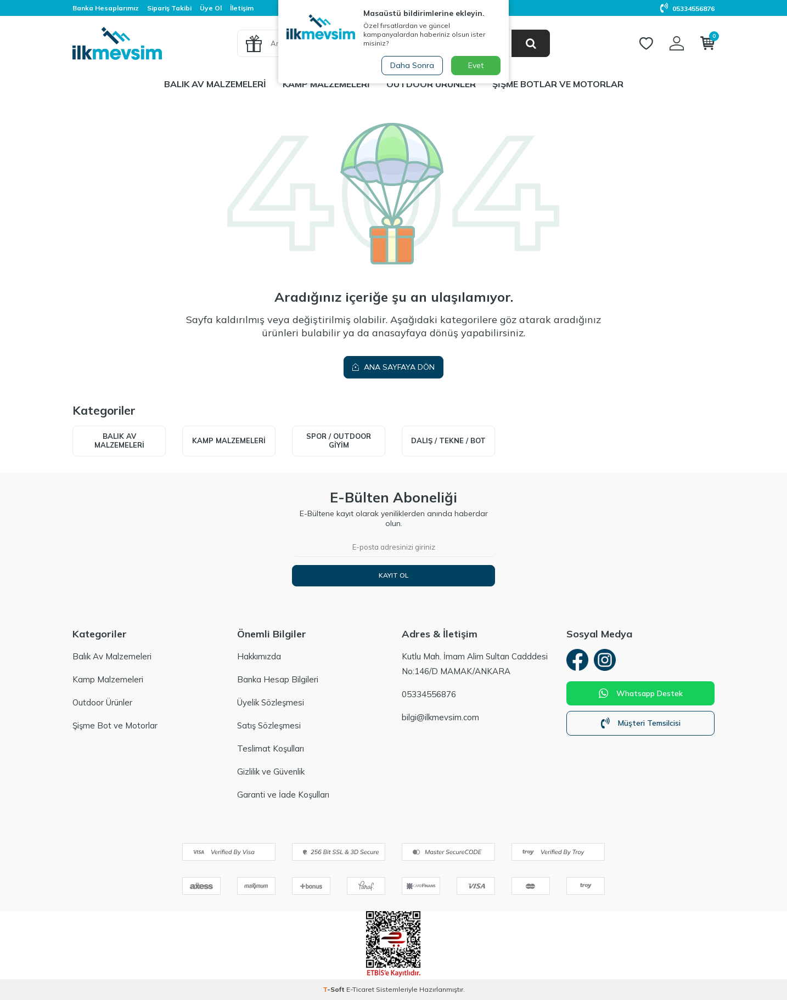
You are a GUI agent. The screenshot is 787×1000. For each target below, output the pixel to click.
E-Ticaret (360, 989)
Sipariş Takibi (169, 8)
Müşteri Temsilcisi (641, 722)
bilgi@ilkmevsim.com (440, 717)
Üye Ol (211, 8)
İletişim (242, 8)
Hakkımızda (259, 656)
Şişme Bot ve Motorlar (115, 725)
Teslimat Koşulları (270, 748)
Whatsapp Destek (641, 693)
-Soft (334, 989)
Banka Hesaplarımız (105, 8)
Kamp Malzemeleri (326, 83)
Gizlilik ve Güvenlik (271, 771)
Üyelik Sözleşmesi (270, 702)
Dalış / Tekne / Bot (448, 440)
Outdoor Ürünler (431, 83)
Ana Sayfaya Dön (393, 367)
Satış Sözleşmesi (269, 725)
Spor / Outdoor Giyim (338, 440)
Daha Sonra (412, 65)
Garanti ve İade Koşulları (283, 794)
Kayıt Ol (393, 575)
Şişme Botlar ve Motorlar (557, 83)
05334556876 (687, 8)
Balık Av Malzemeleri (215, 83)
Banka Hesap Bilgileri (277, 679)
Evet (476, 65)
